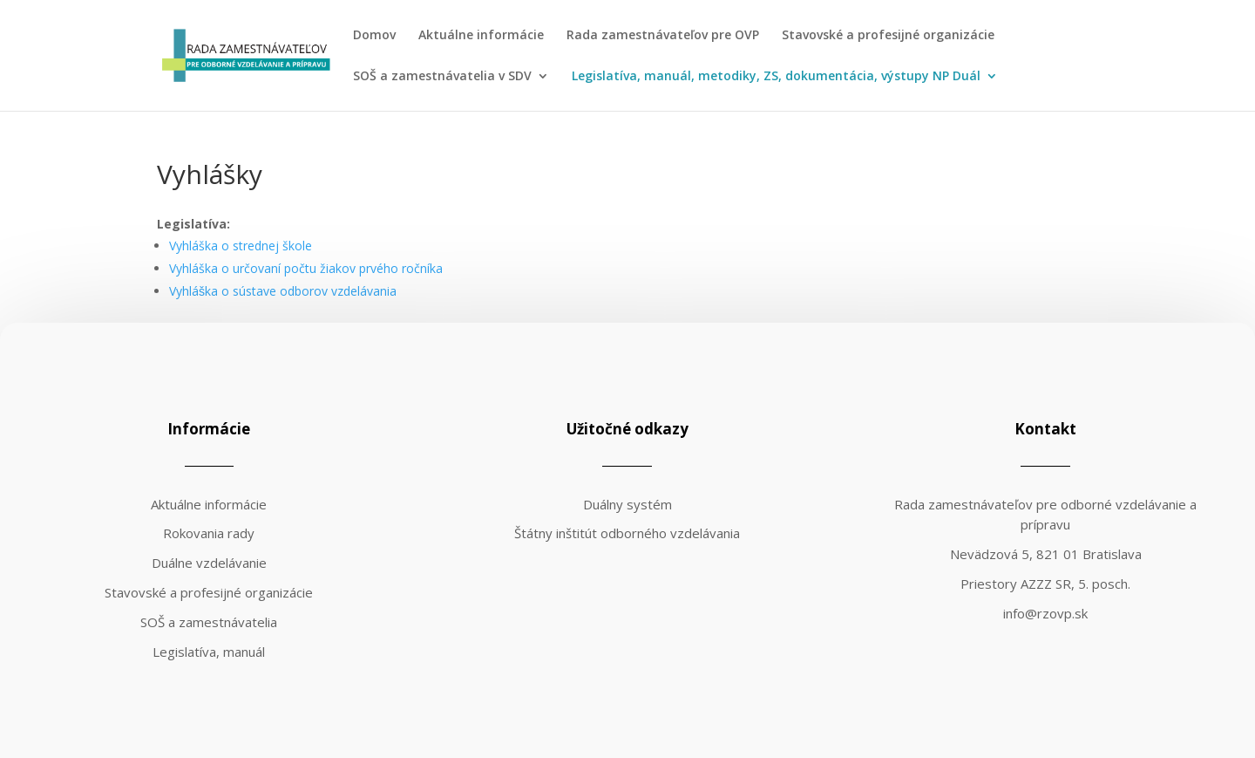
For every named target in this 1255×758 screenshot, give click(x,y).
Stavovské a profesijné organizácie (888, 36)
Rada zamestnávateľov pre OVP (662, 36)
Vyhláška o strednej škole (240, 245)
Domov (374, 36)
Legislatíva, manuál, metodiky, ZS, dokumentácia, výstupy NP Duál (776, 77)
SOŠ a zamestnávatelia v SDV (442, 77)
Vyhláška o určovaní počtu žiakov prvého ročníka (306, 268)
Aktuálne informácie (481, 36)
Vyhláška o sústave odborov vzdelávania (283, 291)
